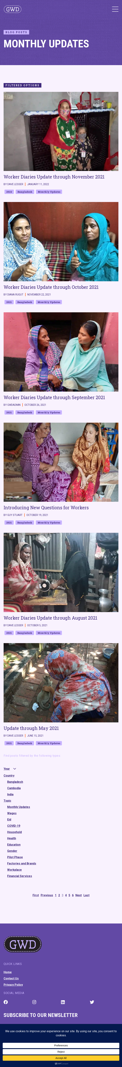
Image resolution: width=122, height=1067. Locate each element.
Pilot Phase (15, 857)
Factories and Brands (21, 863)
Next (78, 895)
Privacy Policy (13, 984)
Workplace (14, 869)
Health (11, 838)
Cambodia (14, 788)
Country (9, 775)
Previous (47, 895)
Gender (12, 851)
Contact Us (11, 978)
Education (14, 844)
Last (86, 895)
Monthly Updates (18, 807)
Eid (9, 819)
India (10, 794)
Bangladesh (15, 782)
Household (14, 832)
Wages (12, 813)
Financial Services (19, 876)
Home (8, 972)
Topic (7, 800)
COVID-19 (13, 826)
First (36, 895)
